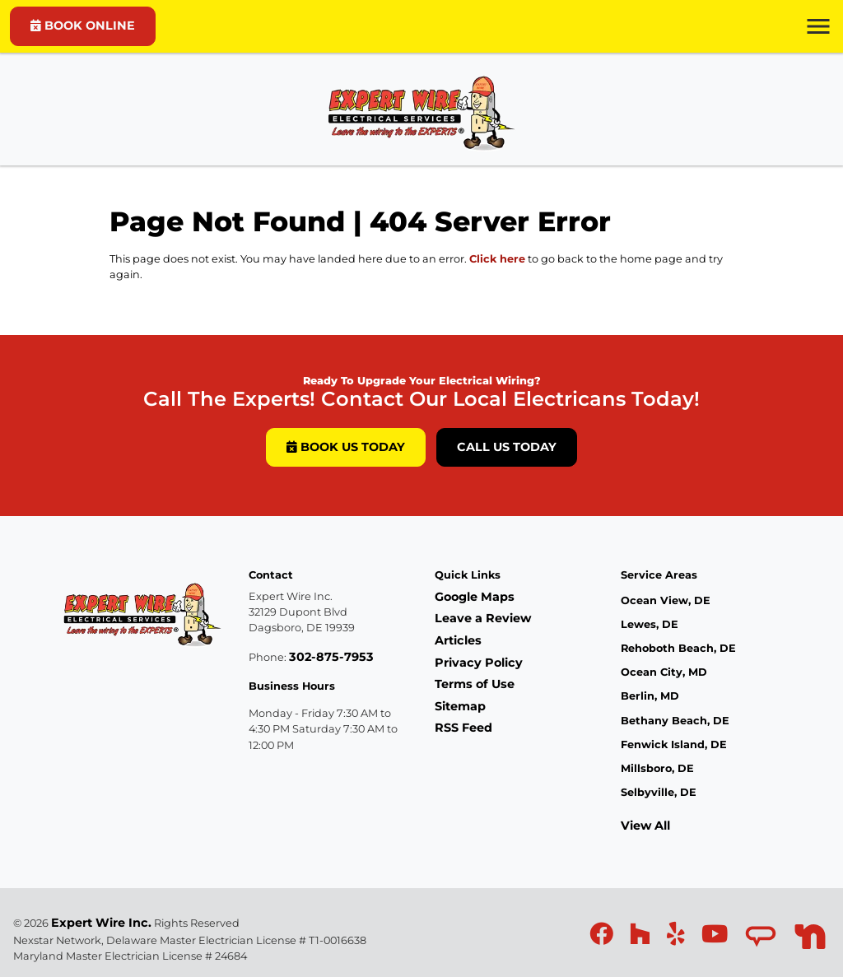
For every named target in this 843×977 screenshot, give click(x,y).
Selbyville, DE (658, 792)
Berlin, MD (650, 696)
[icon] (603, 938)
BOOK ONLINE (82, 25)
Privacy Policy (479, 662)
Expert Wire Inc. (101, 922)
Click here (497, 259)
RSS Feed (463, 727)
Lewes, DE (649, 624)
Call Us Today (507, 447)
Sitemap (460, 706)
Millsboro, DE (657, 768)
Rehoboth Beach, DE (678, 648)
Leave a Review (483, 618)
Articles (458, 640)
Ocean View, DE (665, 600)
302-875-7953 (331, 656)
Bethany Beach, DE (675, 720)
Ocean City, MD (664, 672)
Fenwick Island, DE (674, 744)
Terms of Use (475, 684)
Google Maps (475, 596)
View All (645, 825)
